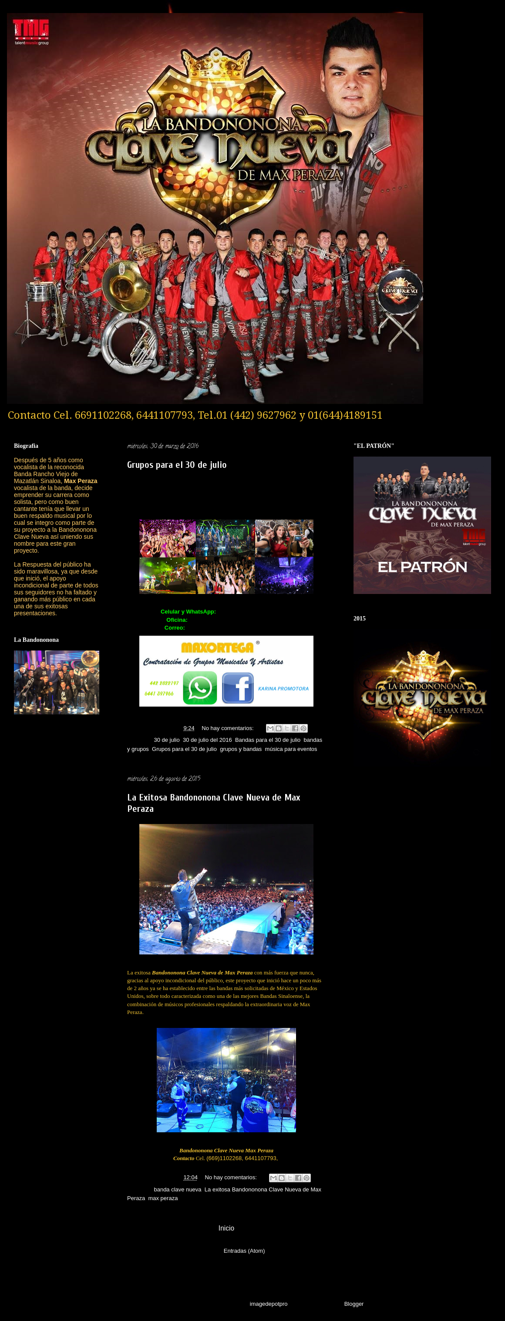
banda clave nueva (177, 1189)
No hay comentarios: (228, 728)
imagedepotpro (269, 1304)
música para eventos (291, 749)
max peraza (163, 1198)
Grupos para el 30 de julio (177, 464)
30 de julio (166, 740)
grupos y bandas (241, 749)
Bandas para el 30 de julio (267, 740)
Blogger (354, 1304)
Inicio (226, 1228)
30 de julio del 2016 (207, 740)
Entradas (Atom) (244, 1251)
